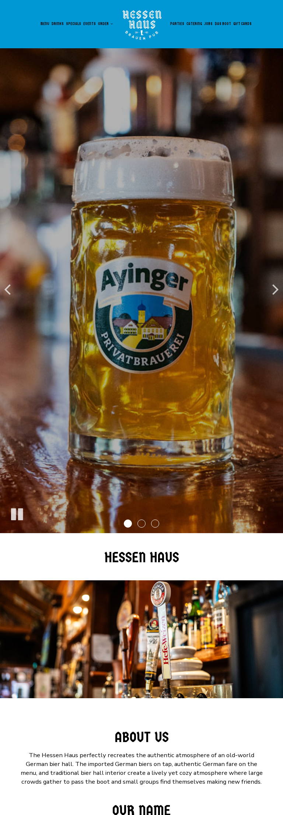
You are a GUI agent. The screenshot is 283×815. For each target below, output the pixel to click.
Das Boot (223, 24)
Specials (73, 24)
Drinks (58, 24)
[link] (141, 24)
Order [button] (105, 24)
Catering (194, 24)
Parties (177, 24)
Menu (45, 24)
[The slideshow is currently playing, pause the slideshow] (16, 512)
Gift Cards (242, 24)
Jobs (208, 24)
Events (89, 24)
